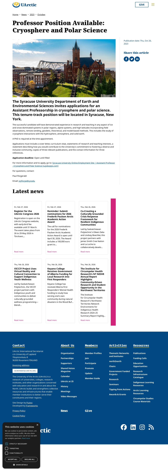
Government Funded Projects (119, 399)
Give (142, 4)
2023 (32, 14)
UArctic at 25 (67, 408)
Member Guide (92, 405)
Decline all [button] (30, 459)
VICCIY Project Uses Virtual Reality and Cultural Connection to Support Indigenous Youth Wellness (27, 300)
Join (87, 384)
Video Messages (69, 423)
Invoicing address (21, 392)
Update (88, 400)
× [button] (37, 425)
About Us (67, 372)
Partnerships (67, 384)
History (64, 413)
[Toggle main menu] (152, 4)
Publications (139, 379)
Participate (90, 390)
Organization (67, 379)
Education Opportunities (140, 391)
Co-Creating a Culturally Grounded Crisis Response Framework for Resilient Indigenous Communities (92, 231)
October (41, 14)
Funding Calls (140, 384)
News (24, 14)
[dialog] (21, 445)
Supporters (66, 390)
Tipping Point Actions (119, 416)
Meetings (65, 418)
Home (15, 14)
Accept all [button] (12, 459)
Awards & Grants (117, 421)
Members (91, 372)
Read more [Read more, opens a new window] (26, 438)
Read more (18, 265)
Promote (89, 395)
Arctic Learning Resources (140, 418)
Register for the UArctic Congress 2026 (26, 226)
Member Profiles (93, 379)
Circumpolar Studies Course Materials (143, 426)
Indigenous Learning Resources (143, 410)
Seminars (114, 411)
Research (113, 406)
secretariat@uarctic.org (25, 397)
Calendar (65, 403)
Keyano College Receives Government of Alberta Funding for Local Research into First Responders (59, 300)
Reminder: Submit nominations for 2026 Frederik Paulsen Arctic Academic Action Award (60, 230)
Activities (118, 372)
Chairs (112, 393)
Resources (141, 372)
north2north (115, 387)
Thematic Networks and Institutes (119, 381)
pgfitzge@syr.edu (27, 181)
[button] (21, 464)
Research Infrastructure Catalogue (140, 401)
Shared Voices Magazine (68, 396)
